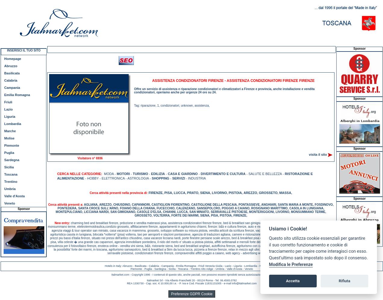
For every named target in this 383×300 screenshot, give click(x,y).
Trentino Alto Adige (201, 268)
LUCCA (180, 193)
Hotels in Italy (113, 265)
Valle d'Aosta (14, 196)
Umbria (10, 189)
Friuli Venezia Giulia (211, 265)
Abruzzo (10, 66)
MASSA (285, 193)
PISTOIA (235, 193)
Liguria (9, 116)
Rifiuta (344, 281)
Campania (12, 87)
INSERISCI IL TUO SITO (23, 50)
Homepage (12, 59)
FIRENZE (156, 193)
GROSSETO (268, 193)
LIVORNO (219, 193)
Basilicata (12, 73)
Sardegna (11, 160)
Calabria (10, 80)
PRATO (193, 193)
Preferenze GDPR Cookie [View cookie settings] (191, 294)
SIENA (205, 193)
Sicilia (9, 167)
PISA (168, 193)
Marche (10, 131)
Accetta (293, 281)
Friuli (8, 102)
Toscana (10, 174)
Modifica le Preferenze (291, 264)
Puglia (9, 153)
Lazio (8, 109)
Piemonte (11, 145)
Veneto (9, 203)
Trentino (10, 181)
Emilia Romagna (17, 95)
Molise (9, 138)
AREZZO (250, 193)
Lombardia (12, 124)
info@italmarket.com (244, 283)
